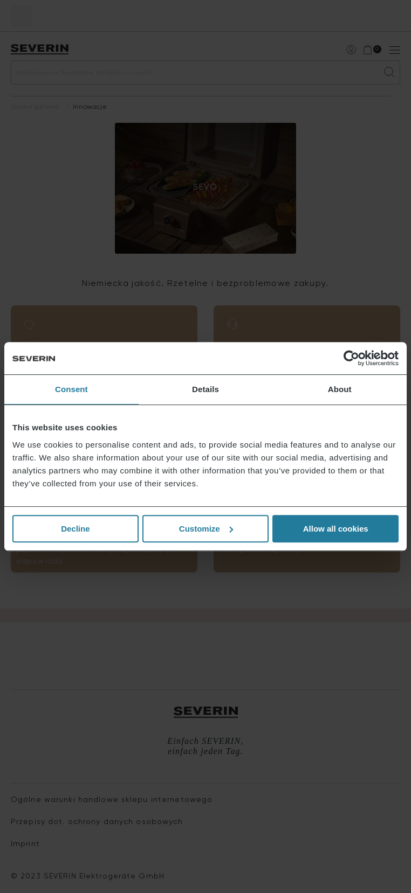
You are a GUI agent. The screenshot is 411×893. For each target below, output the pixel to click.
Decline (75, 528)
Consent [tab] (71, 389)
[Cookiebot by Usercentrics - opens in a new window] (351, 358)
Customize (206, 528)
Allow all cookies (335, 528)
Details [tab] (205, 389)
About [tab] (340, 389)
